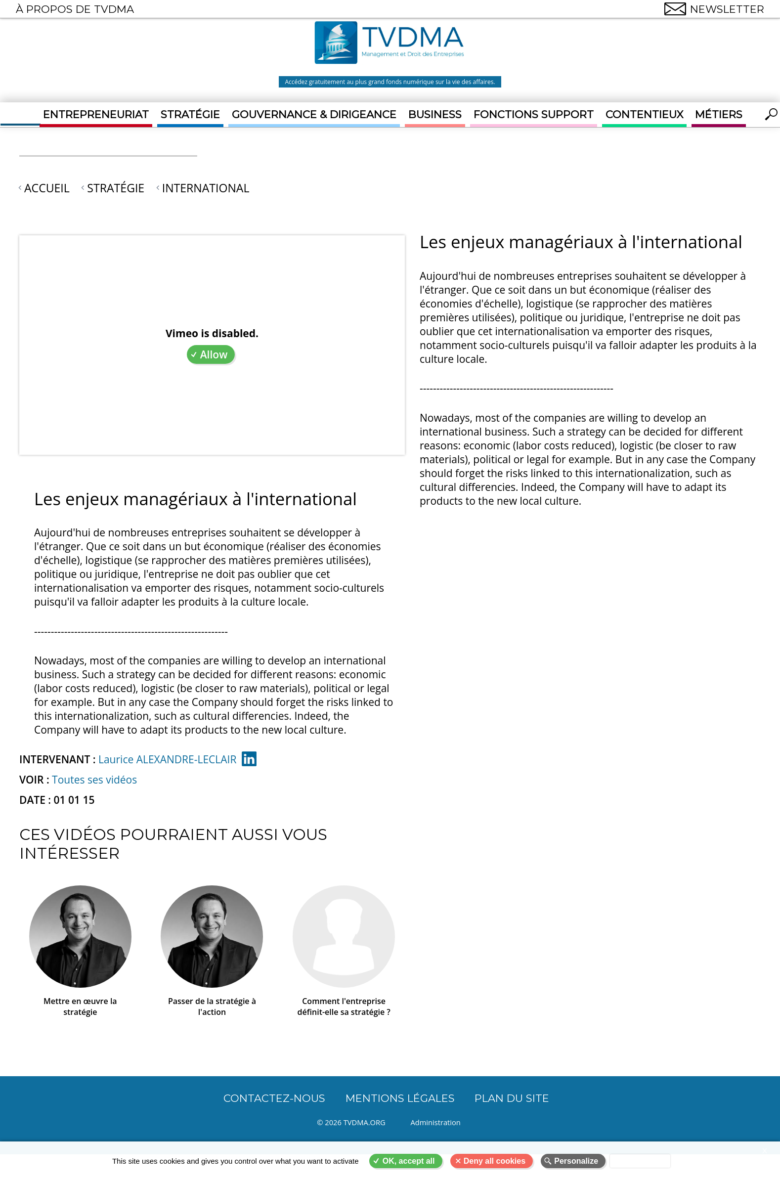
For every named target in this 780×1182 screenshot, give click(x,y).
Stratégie (190, 114)
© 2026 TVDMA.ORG (351, 1122)
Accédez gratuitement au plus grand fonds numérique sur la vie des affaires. (390, 82)
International (206, 188)
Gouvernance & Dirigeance (314, 114)
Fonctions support (534, 114)
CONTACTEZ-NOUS (274, 1098)
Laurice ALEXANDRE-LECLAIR (167, 759)
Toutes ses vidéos (94, 780)
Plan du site (512, 1098)
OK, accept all (409, 1161)
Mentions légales (400, 1098)
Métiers (718, 114)
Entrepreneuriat (96, 114)
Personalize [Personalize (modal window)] (576, 1161)
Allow (214, 354)
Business (435, 114)
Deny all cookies (494, 1161)
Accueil (47, 188)
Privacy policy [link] (640, 1161)
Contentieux (644, 114)
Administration (438, 1122)
